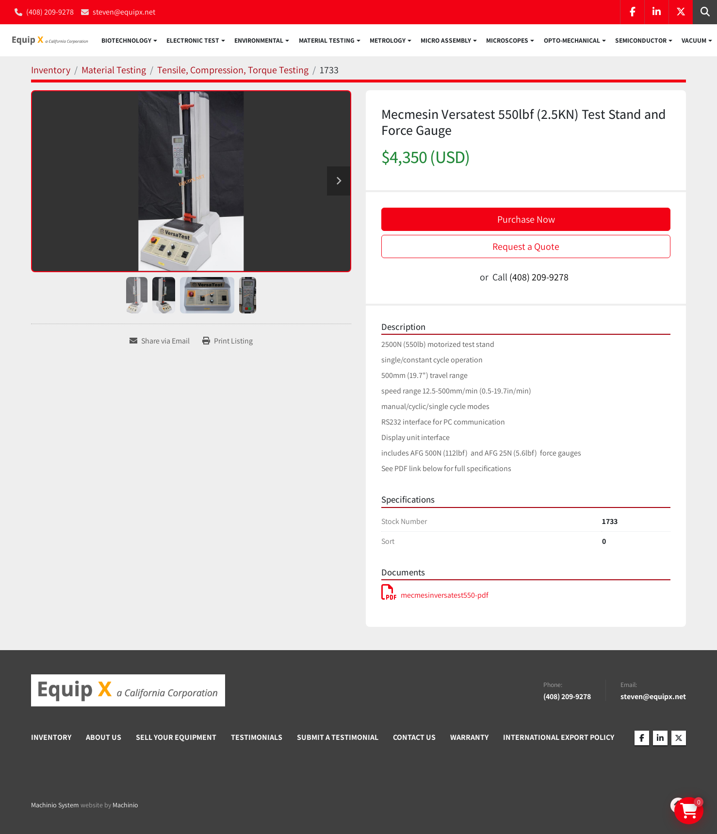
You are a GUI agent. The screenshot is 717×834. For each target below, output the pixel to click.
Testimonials (256, 739)
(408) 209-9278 (50, 12)
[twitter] (680, 12)
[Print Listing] (227, 342)
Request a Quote (525, 247)
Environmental (258, 40)
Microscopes (507, 40)
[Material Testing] (113, 71)
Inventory (51, 739)
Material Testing (327, 40)
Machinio (125, 805)
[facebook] (632, 12)
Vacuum (694, 40)
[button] (129, 41)
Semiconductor (641, 40)
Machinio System (55, 805)
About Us (103, 739)
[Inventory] (50, 71)
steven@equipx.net (124, 12)
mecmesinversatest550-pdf (435, 596)
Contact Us (414, 739)
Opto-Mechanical (572, 40)
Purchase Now (526, 220)
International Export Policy (558, 739)
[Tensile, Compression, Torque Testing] (233, 71)
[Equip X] (128, 691)
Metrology (388, 40)
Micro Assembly (446, 40)
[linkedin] (656, 12)
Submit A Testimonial (337, 739)
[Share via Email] (159, 342)
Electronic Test (192, 40)
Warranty (469, 739)
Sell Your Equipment (176, 739)
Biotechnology (126, 40)
